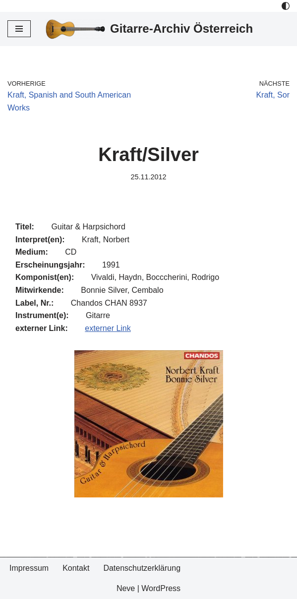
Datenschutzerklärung (141, 568)
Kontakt (75, 568)
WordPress (160, 588)
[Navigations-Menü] (19, 28)
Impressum (29, 568)
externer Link (108, 328)
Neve (126, 588)
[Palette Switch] (286, 6)
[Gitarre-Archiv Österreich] (149, 29)
